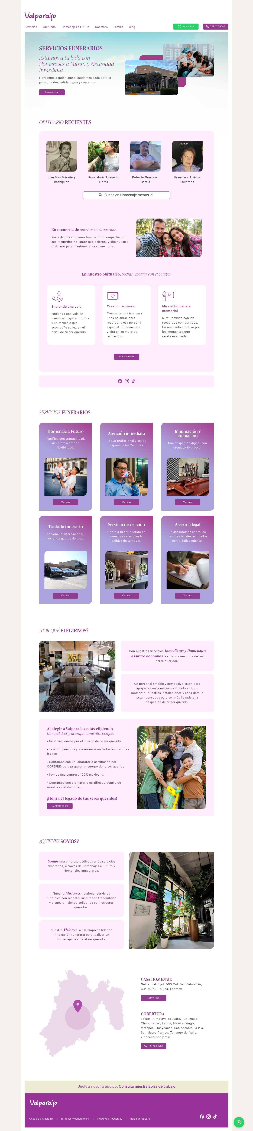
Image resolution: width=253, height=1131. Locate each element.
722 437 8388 (215, 26)
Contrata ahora (59, 806)
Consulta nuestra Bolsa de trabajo (147, 1086)
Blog (132, 27)
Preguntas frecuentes (109, 1119)
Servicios (31, 27)
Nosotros (101, 27)
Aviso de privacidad (41, 1119)
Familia (118, 27)
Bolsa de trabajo (140, 1119)
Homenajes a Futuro (75, 27)
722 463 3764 (153, 1046)
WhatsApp (186, 26)
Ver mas (65, 502)
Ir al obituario (126, 356)
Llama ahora (52, 92)
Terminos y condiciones (75, 1119)
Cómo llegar (153, 998)
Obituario (49, 27)
